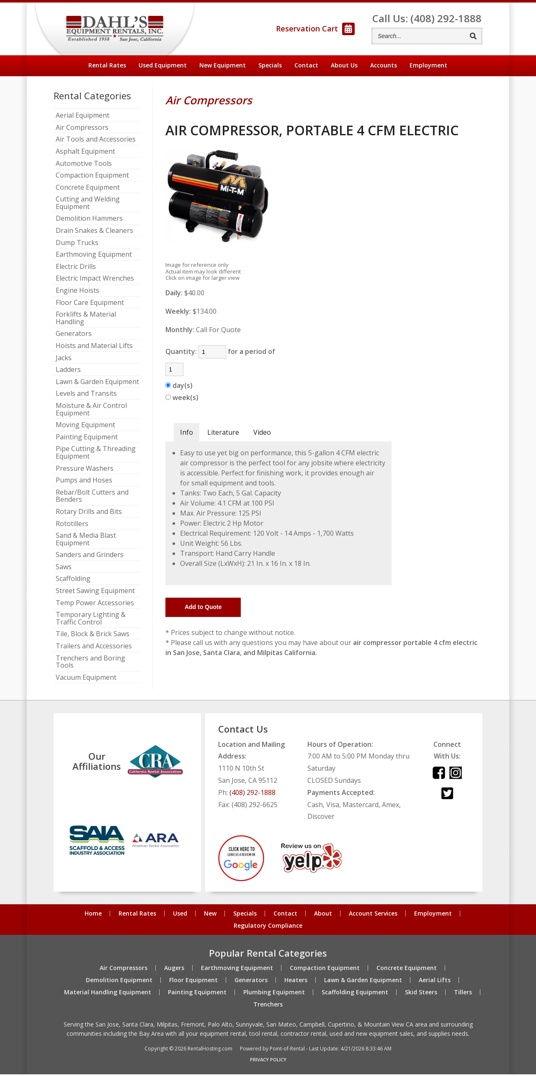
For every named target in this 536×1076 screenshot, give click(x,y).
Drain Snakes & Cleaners (94, 233)
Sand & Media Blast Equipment (86, 541)
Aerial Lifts (435, 982)
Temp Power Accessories (95, 605)
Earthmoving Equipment (94, 257)
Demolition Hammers (89, 220)
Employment (428, 67)
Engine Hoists (77, 293)
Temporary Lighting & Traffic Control (91, 620)
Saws (64, 569)
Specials (270, 67)
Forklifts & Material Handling (86, 320)
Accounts (383, 67)
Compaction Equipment (92, 177)
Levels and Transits (86, 396)
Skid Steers (421, 994)
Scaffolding (73, 581)
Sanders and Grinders (90, 557)
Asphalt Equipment (85, 153)
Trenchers (268, 1006)
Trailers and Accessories (94, 648)
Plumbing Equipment (274, 994)
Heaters (295, 982)
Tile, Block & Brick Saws (92, 636)
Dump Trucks (77, 244)
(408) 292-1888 (252, 794)
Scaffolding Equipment (355, 994)
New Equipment (222, 67)
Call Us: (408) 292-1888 (427, 19)
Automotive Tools (84, 165)
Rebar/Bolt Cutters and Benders (92, 497)
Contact (306, 67)
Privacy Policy (268, 1061)
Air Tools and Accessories (96, 141)
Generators (74, 336)
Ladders (68, 372)
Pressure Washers (84, 470)
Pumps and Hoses (84, 482)
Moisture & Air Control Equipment (91, 411)
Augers (174, 970)
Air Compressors (82, 129)
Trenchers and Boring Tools (90, 663)
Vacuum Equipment (86, 679)
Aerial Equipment (82, 117)
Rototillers (72, 525)
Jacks (64, 360)
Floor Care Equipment (90, 304)
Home (93, 916)
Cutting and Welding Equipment (88, 205)
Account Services (373, 916)
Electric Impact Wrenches (95, 280)
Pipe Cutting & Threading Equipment (96, 454)
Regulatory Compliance (268, 928)
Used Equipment (163, 67)
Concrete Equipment (88, 189)
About (344, 67)
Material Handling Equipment (107, 994)
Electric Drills (76, 268)
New (210, 916)
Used (180, 916)
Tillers (463, 994)
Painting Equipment (87, 439)
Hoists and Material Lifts (94, 347)
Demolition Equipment (119, 982)
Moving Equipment (85, 427)
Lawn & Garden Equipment (97, 383)
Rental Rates (107, 67)
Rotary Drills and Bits (89, 513)
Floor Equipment (193, 982)
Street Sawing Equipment (95, 593)
